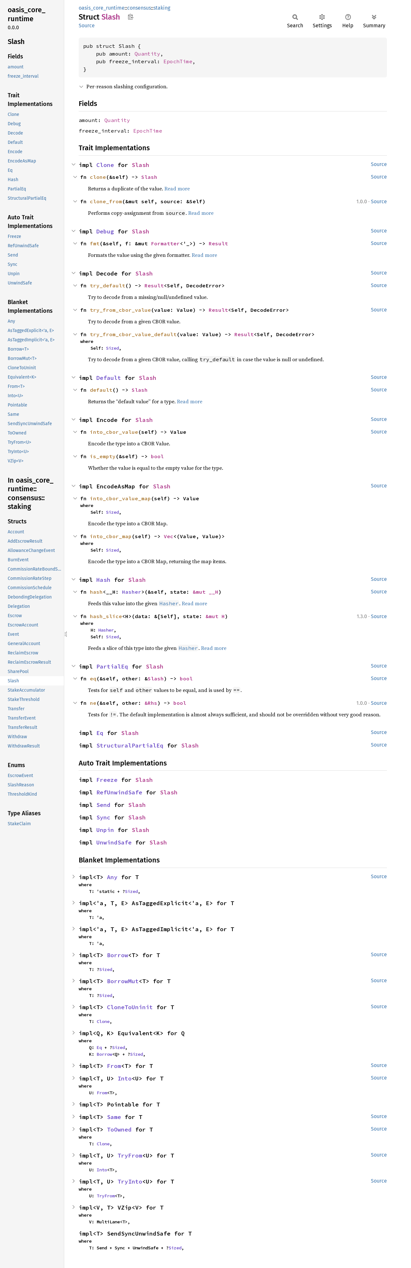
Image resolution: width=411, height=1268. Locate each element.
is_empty (103, 456)
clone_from (106, 201)
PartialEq (112, 666)
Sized (112, 348)
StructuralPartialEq (129, 745)
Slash (140, 165)
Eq (99, 733)
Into (125, 1078)
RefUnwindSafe (119, 792)
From (114, 1066)
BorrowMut (123, 981)
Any (112, 877)
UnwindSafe (114, 842)
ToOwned (119, 1129)
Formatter (165, 243)
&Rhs (150, 703)
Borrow (117, 955)
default (101, 390)
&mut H (215, 616)
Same (114, 1117)
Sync (103, 817)
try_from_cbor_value (120, 310)
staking (161, 8)
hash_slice (106, 616)
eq (93, 678)
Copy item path (130, 16)
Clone (105, 165)
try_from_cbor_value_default (133, 334)
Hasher (131, 592)
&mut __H (205, 592)
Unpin (105, 830)
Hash (103, 579)
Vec (168, 536)
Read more (177, 188)
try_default (107, 285)
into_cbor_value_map (120, 498)
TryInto (130, 1181)
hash (96, 592)
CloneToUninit (130, 1007)
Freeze (107, 779)
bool (157, 456)
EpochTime (177, 61)
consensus (139, 8)
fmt (95, 243)
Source (87, 25)
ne (93, 703)
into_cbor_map (111, 536)
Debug (105, 231)
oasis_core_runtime (102, 8)
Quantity (147, 53)
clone (98, 177)
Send (103, 805)
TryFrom (130, 1155)
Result (218, 243)
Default (108, 377)
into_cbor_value (114, 432)
